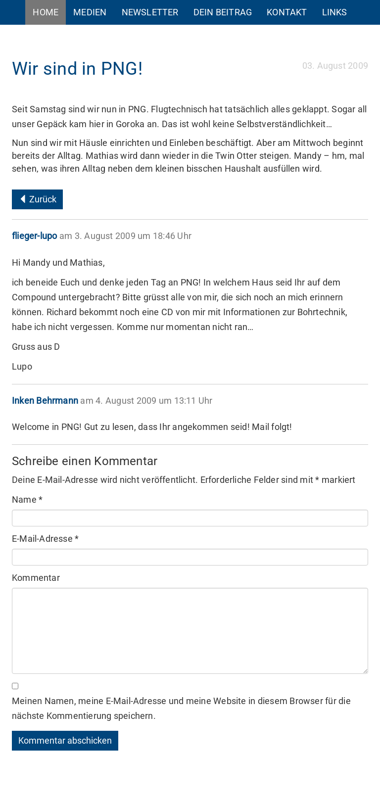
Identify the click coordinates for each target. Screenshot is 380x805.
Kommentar (36, 577)
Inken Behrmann (45, 400)
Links (334, 12)
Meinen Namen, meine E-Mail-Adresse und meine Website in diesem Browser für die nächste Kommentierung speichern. (181, 708)
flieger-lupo (34, 236)
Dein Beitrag (222, 12)
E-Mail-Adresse (45, 538)
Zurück (37, 199)
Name (27, 499)
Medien (89, 12)
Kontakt (287, 12)
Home (45, 12)
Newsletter (150, 12)
